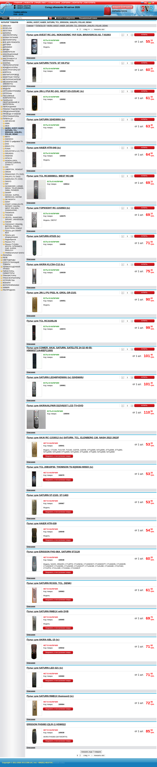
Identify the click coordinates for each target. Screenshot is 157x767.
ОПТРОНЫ (7, 93)
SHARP (8, 193)
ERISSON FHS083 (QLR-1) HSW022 (46, 724)
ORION (8, 172)
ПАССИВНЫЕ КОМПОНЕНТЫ (9, 97)
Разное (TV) (10, 242)
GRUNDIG (9, 153)
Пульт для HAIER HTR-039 (42, 523)
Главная (30, 26)
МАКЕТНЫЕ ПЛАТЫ (11, 77)
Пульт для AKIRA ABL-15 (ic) (43, 639)
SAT (6, 184)
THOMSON (9, 213)
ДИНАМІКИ (7, 47)
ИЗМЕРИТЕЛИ (9, 52)
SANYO (8, 181)
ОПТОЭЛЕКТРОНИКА (12, 91)
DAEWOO (9, 139)
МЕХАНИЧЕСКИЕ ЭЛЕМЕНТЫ (10, 83)
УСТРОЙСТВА (9, 280)
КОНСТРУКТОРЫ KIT (11, 70)
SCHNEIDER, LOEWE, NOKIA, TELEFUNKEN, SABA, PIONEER (14, 188)
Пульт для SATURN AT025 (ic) (43, 236)
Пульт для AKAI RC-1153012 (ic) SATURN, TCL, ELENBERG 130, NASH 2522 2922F (73, 437)
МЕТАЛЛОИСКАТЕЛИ (12, 79)
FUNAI (7, 149)
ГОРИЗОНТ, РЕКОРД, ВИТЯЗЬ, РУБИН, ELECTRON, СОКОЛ (14, 226)
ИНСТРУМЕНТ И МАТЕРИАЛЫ (10, 60)
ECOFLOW (7, 28)
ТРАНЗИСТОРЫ (9, 276)
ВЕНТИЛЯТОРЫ (9, 40)
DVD (7, 144)
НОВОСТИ (28, 3)
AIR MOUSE (10, 121)
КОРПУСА (7, 72)
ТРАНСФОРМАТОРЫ (11, 278)
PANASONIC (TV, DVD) (14, 174)
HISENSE (9, 156)
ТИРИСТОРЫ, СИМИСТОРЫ (8, 272)
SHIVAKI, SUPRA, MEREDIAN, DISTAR (13, 196)
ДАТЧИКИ (7, 45)
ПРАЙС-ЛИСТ (41, 3)
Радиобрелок (10, 239)
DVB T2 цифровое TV (14, 141)
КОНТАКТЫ (77, 3)
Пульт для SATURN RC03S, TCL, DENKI (49, 583)
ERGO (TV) (9, 146)
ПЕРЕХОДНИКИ (9, 107)
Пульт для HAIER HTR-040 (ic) (44, 147)
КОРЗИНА (66, 3)
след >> (86, 29)
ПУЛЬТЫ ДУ (8, 119)
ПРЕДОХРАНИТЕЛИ (11, 111)
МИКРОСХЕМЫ (9, 86)
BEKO (7, 137)
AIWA (7, 123)
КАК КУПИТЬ (89, 3)
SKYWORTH (10, 199)
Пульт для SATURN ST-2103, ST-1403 (47, 495)
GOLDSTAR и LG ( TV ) (14, 151)
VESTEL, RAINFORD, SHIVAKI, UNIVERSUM (14, 218)
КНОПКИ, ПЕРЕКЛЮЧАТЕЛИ (10, 64)
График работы (20, 12)
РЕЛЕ (5, 258)
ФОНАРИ (6, 283)
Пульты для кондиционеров (11, 236)
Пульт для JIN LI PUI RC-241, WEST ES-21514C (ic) (55, 91)
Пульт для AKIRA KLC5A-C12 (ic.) (46, 264)
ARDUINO (7, 26)
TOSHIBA (9, 215)
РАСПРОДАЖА (9, 290)
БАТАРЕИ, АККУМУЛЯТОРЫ (10, 34)
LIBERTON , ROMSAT (14, 169)
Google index (59, 763)
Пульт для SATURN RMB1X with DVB (47, 611)
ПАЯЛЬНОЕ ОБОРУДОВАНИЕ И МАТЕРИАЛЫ (11, 102)
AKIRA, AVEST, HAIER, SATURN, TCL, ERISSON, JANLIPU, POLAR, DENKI (14, 131)
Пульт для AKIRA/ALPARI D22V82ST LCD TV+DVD (55, 405)
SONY (7, 202)
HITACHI (8, 158)
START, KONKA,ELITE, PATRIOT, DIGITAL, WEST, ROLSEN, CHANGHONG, (14, 207)
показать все (99, 29)
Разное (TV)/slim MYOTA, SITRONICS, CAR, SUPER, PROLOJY (13, 247)
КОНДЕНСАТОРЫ (10, 67)
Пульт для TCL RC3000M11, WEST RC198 (50, 176)
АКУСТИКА (7, 31)
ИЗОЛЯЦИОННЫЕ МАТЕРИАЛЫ (10, 55)
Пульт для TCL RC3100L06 (42, 321)
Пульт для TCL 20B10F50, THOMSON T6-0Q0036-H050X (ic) (60, 467)
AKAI (7, 126)
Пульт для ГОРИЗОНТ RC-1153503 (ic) (48, 208)
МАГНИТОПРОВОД (11, 75)
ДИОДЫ (6, 49)
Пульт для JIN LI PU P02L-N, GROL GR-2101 (51, 292)
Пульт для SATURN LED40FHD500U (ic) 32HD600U (55, 377)
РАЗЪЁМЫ (7, 255)
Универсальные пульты (14, 253)
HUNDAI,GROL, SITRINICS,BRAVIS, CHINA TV (13, 163)
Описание (31, 58)
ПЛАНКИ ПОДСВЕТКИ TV (13, 109)
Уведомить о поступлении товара (58, 456)
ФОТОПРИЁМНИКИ (11, 285)
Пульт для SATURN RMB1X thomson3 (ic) (50, 696)
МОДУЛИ (6, 89)
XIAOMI (8, 222)
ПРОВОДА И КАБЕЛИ (12, 114)
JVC (6, 167)
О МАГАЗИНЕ (54, 3)
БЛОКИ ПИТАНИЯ (10, 37)
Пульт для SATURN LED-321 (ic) (45, 668)
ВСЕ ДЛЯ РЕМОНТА (11, 42)
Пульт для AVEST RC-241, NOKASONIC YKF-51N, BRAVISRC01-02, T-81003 (69, 34)
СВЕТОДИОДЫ (9, 260)
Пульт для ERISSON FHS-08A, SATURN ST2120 (53, 551)
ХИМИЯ (6, 288)
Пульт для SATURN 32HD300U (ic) (46, 119)
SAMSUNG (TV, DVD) (13, 179)
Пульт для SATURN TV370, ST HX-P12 (48, 63)
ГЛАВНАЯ (18, 3)
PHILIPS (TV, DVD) (12, 177)
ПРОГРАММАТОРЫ (11, 116)
